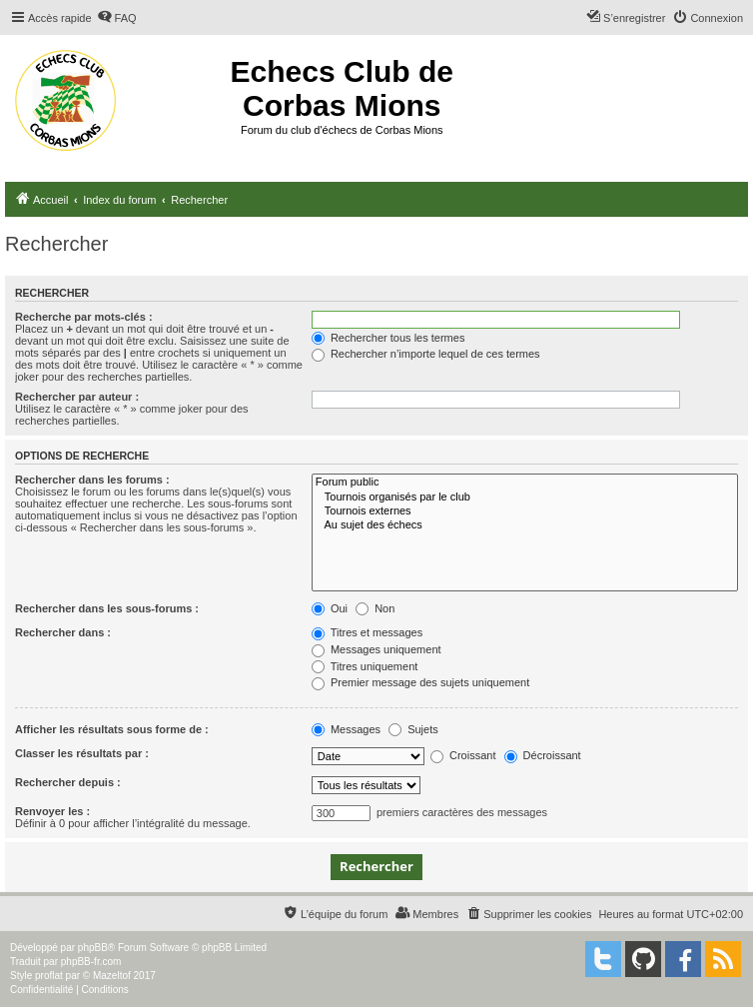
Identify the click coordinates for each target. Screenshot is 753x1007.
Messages (346, 729)
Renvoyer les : (52, 811)
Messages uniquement (376, 649)
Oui (330, 608)
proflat (49, 975)
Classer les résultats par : (82, 753)
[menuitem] (117, 18)
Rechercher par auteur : (77, 397)
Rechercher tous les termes (388, 338)
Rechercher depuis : (68, 782)
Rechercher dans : (63, 632)
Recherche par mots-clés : (84, 317)
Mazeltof (112, 975)
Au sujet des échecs (525, 525)
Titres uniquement (365, 666)
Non (375, 608)
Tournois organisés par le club (525, 497)
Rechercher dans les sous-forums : (107, 608)
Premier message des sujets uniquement (420, 682)
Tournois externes (525, 511)
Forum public (525, 483)
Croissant (463, 755)
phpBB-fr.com (91, 961)
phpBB (93, 947)
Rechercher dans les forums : (92, 480)
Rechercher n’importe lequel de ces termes (426, 354)
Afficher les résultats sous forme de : (112, 729)
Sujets (413, 729)
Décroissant (542, 755)
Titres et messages (367, 632)
